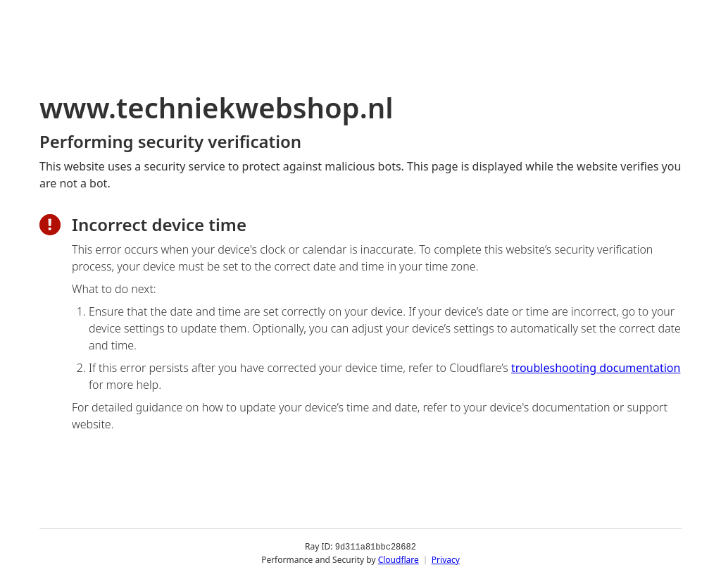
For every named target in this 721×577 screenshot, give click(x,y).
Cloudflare (398, 559)
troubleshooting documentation (596, 368)
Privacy (446, 559)
